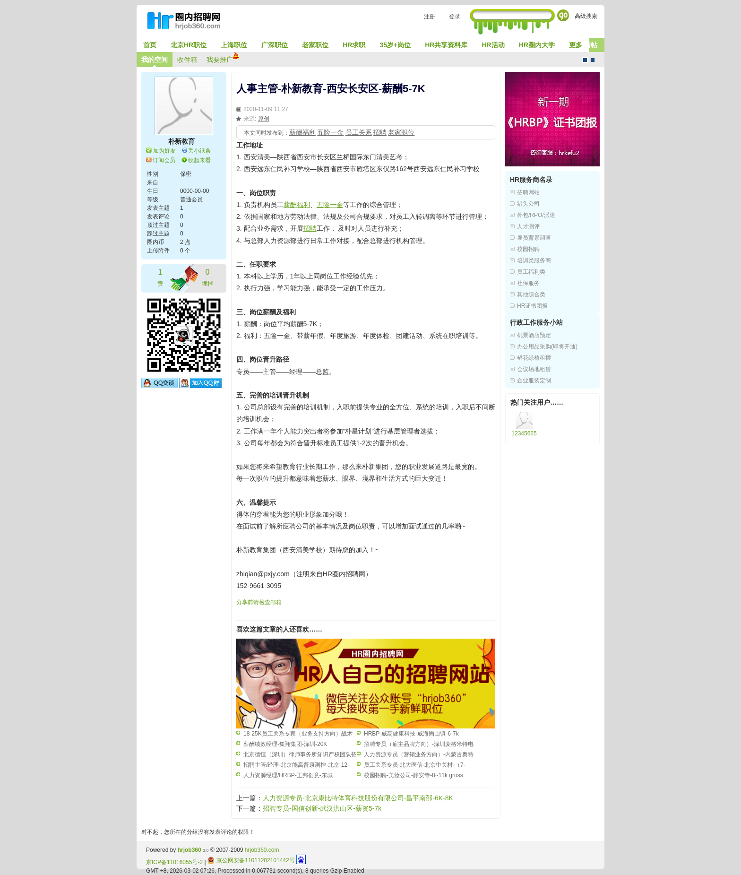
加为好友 (164, 150)
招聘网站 (528, 192)
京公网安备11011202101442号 (251, 860)
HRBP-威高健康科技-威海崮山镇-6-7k (411, 733)
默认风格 (585, 60)
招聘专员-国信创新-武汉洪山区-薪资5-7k (322, 808)
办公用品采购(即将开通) (547, 346)
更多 (575, 45)
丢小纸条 (199, 150)
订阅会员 (164, 160)
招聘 (380, 132)
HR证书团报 (532, 306)
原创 (263, 118)
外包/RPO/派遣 (536, 215)
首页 (149, 45)
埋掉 (207, 277)
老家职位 (315, 45)
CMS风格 (592, 60)
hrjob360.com (262, 850)
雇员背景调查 (534, 237)
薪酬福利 (302, 132)
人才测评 (528, 226)
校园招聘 (528, 249)
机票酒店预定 (534, 335)
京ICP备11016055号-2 (174, 862)
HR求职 (354, 45)
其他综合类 (531, 294)
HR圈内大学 (537, 45)
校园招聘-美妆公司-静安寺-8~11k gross (413, 775)
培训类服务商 (534, 260)
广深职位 (274, 45)
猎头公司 (528, 203)
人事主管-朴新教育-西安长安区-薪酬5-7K (330, 89)
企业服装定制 (534, 380)
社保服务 (528, 283)
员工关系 (358, 132)
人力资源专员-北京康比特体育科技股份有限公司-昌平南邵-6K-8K (358, 798)
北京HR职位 (189, 45)
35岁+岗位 (395, 45)
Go (563, 15)
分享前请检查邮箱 (259, 602)
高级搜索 (586, 16)
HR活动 (493, 45)
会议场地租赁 (534, 369)
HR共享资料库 (446, 45)
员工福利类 (531, 272)
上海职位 (234, 45)
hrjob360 (189, 850)
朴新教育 (181, 141)
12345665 (523, 433)
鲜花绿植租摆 (534, 358)
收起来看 (199, 160)
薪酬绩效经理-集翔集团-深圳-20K (285, 744)
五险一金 (330, 132)
